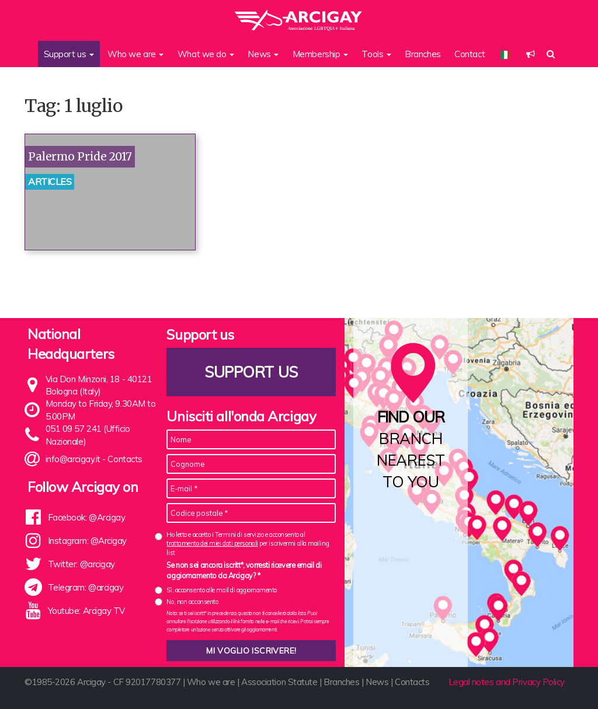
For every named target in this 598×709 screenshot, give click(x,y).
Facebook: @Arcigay (87, 517)
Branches (422, 54)
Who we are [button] (135, 54)
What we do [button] (206, 54)
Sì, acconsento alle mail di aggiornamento (221, 590)
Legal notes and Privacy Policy (506, 681)
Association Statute (279, 681)
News (377, 681)
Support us (251, 372)
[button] (530, 54)
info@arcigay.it (73, 458)
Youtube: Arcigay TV (86, 610)
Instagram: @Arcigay (87, 540)
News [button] (263, 54)
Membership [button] (320, 54)
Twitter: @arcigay (81, 564)
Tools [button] (376, 54)
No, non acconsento (192, 602)
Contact (469, 54)
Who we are (211, 681)
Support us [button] (69, 54)
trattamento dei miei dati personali (212, 543)
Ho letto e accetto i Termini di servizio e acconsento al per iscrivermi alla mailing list (247, 543)
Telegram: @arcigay (86, 587)
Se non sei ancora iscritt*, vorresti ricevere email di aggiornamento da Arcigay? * (243, 570)
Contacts (124, 458)
